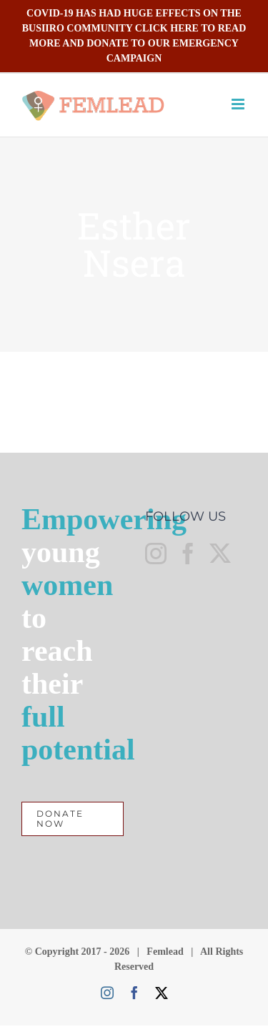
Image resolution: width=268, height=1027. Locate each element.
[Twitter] (220, 553)
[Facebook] (188, 553)
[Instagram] (156, 553)
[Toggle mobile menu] (239, 104)
